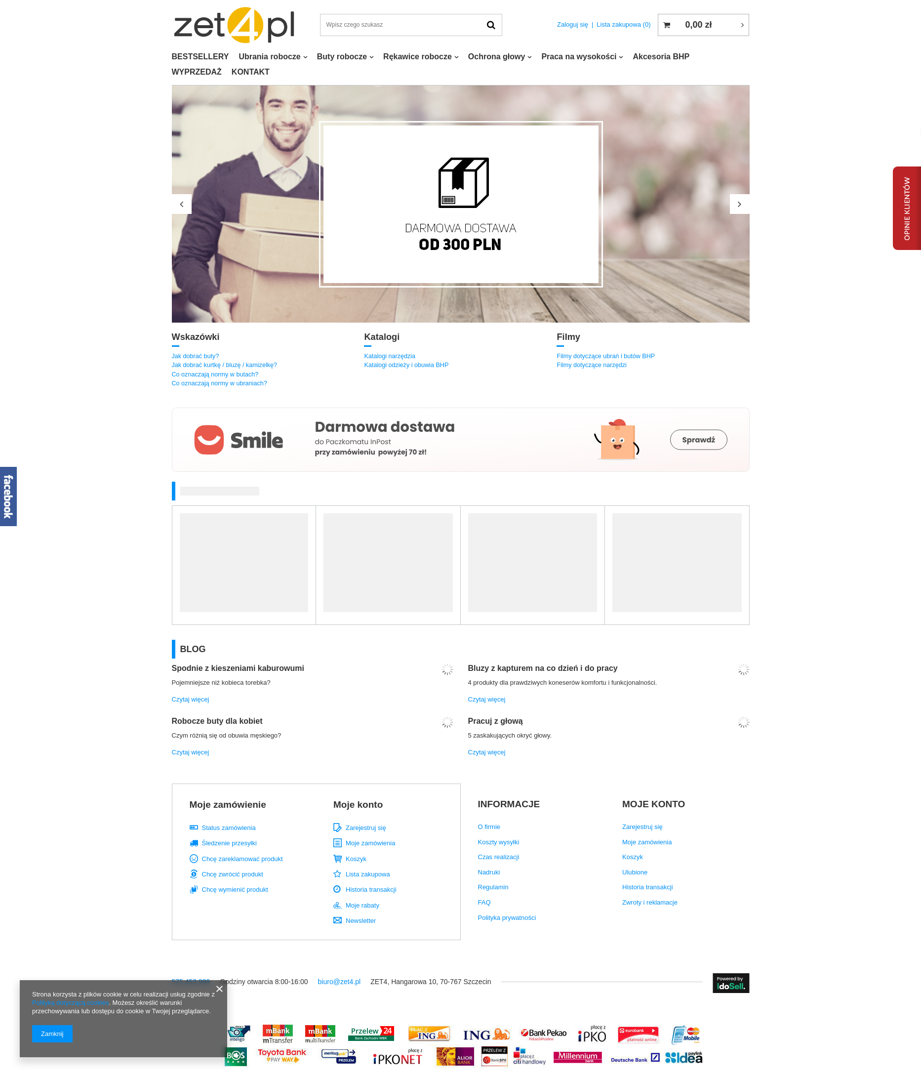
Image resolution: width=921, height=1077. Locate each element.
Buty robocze (342, 56)
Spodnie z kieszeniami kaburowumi (238, 668)
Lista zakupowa (623, 24)
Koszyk (356, 859)
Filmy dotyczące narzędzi (591, 365)
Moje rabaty (362, 905)
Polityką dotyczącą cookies (70, 1002)
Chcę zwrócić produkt (232, 874)
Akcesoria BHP (661, 56)
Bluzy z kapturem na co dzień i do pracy (543, 668)
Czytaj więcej (190, 699)
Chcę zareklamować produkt (242, 859)
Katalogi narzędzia (389, 356)
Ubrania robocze (269, 56)
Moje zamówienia (370, 843)
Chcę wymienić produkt (235, 889)
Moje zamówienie (228, 804)
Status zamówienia (229, 827)
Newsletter (361, 920)
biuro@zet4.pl (339, 982)
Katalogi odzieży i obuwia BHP (406, 365)
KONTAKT (251, 72)
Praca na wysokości (578, 56)
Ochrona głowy (496, 56)
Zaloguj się (572, 24)
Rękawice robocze (417, 56)
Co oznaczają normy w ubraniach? (219, 383)
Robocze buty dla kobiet (217, 721)
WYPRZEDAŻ (197, 72)
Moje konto (358, 804)
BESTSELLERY (200, 56)
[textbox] (411, 25)
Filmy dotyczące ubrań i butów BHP (606, 356)
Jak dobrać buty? (195, 356)
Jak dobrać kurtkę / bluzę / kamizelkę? (225, 365)
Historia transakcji (371, 889)
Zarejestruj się (366, 827)
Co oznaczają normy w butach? (215, 374)
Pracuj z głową (495, 721)
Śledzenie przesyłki (229, 843)
